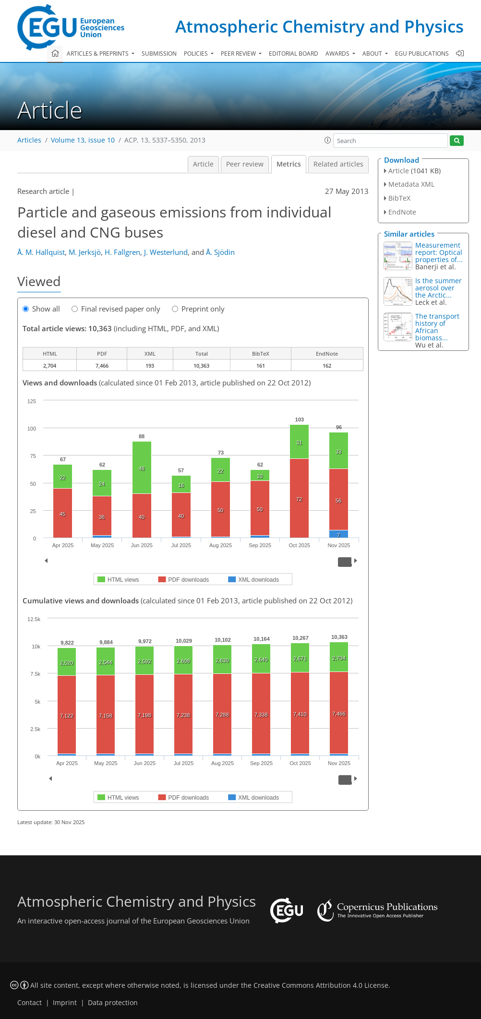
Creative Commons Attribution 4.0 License (320, 985)
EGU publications (422, 53)
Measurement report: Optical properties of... (439, 252)
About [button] (373, 53)
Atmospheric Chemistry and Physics (319, 26)
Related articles (338, 164)
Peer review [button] (239, 53)
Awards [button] (338, 53)
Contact (29, 1002)
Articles (29, 140)
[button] (328, 140)
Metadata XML (411, 184)
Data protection (113, 1002)
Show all (41, 308)
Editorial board (293, 53)
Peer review (245, 164)
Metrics (289, 164)
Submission (159, 53)
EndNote (402, 211)
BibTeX (399, 198)
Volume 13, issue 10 (83, 140)
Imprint (65, 1002)
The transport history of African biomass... (437, 327)
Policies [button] (196, 53)
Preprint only (198, 308)
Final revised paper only (116, 308)
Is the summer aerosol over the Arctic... (438, 288)
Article (203, 164)
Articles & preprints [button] (98, 53)
